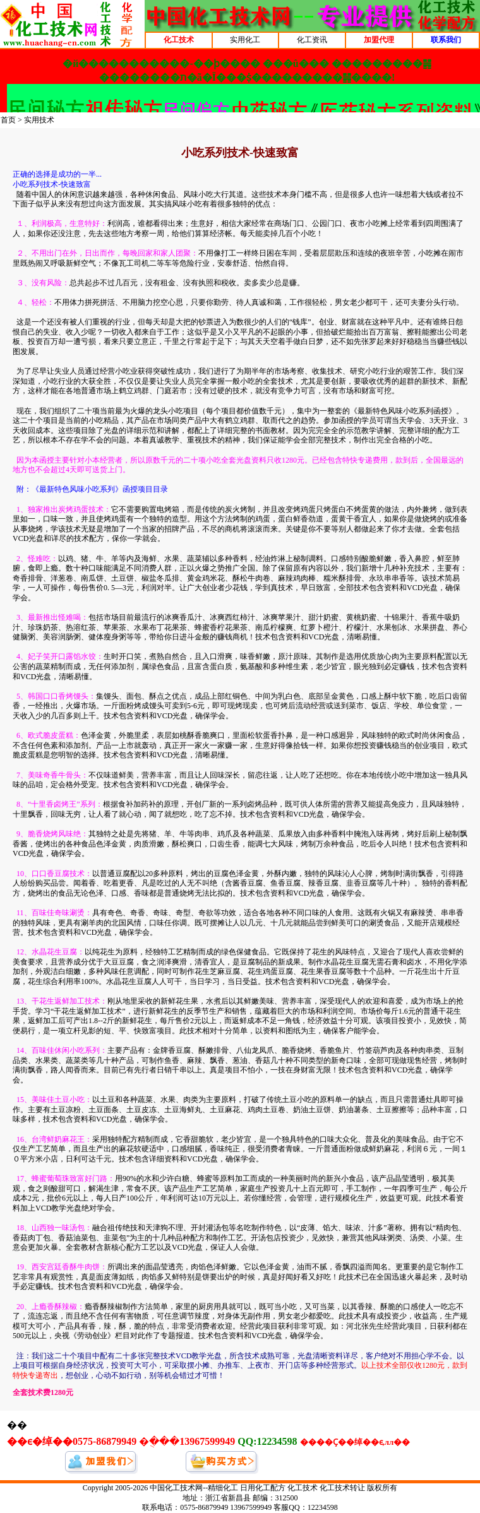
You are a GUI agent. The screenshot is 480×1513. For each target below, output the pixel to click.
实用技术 (39, 120)
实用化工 (245, 39)
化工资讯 (312, 39)
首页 (8, 120)
